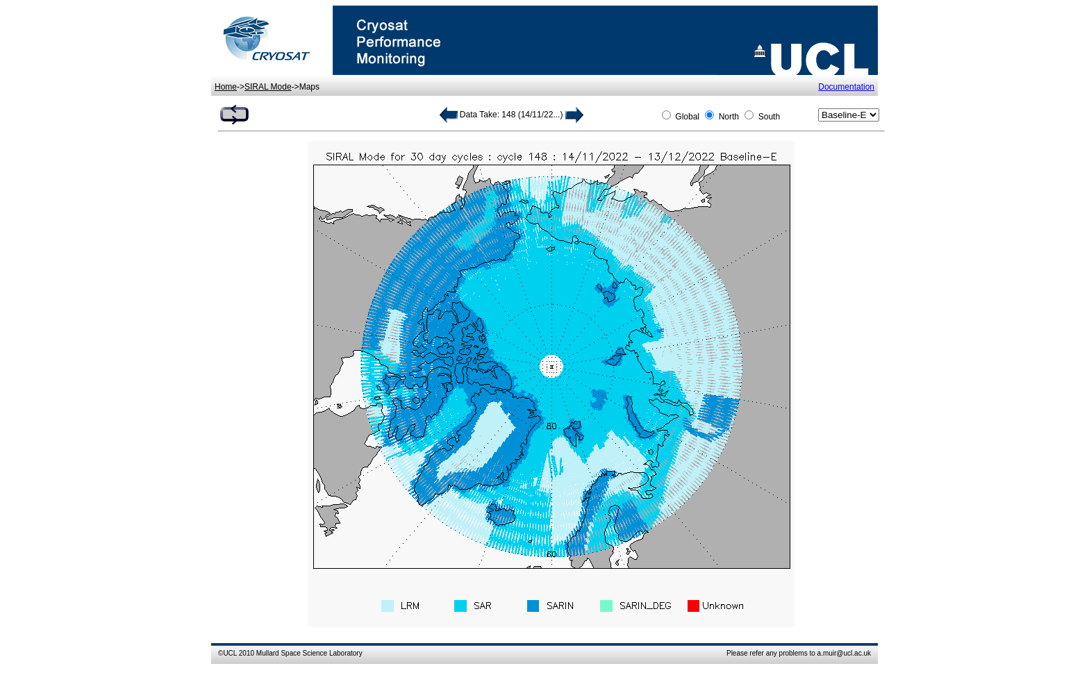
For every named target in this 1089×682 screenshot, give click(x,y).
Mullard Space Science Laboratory (309, 653)
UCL (230, 653)
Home (226, 87)
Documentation (846, 87)
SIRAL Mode (268, 87)
